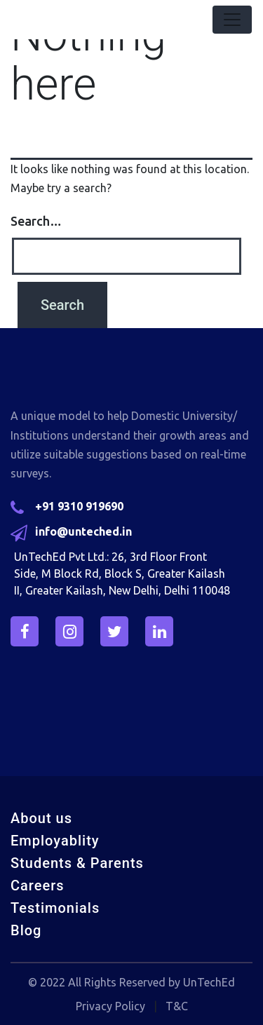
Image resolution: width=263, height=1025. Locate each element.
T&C (177, 1006)
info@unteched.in (83, 531)
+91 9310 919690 (79, 506)
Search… (36, 221)
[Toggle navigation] (232, 20)
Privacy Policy (110, 1006)
